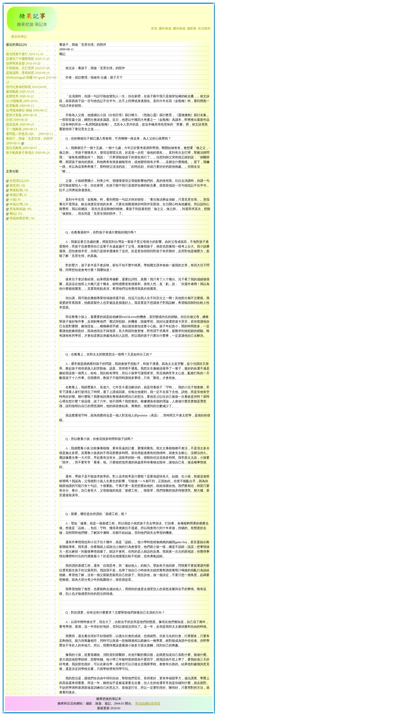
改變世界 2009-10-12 (20, 96)
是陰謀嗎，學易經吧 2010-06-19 (28, 73)
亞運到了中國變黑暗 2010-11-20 (28, 58)
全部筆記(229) (19, 181)
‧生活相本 (203, 28)
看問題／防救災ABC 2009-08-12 (29, 134)
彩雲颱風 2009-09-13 (20, 105)
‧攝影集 (191, 28)
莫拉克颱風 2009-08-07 (21, 148)
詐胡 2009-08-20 (17, 120)
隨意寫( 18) (17, 185)
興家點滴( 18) (19, 190)
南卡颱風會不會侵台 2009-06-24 (28, 152)
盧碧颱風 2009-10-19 (20, 91)
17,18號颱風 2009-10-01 (22, 101)
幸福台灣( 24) (19, 204)
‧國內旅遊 (178, 28)
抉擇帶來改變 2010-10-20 (23, 63)
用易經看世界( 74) (22, 218)
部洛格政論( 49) (20, 209)
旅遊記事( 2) (18, 195)
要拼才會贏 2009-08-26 (21, 115)
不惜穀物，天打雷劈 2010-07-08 (28, 68)
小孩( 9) (15, 199)
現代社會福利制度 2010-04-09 (26, 87)
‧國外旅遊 (164, 28)
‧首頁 (153, 28)
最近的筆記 (19, 36)
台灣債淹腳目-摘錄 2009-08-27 (26, 110)
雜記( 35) (16, 213)
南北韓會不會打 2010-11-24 (24, 54)
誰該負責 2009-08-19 (20, 124)
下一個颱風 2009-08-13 (21, 129)
